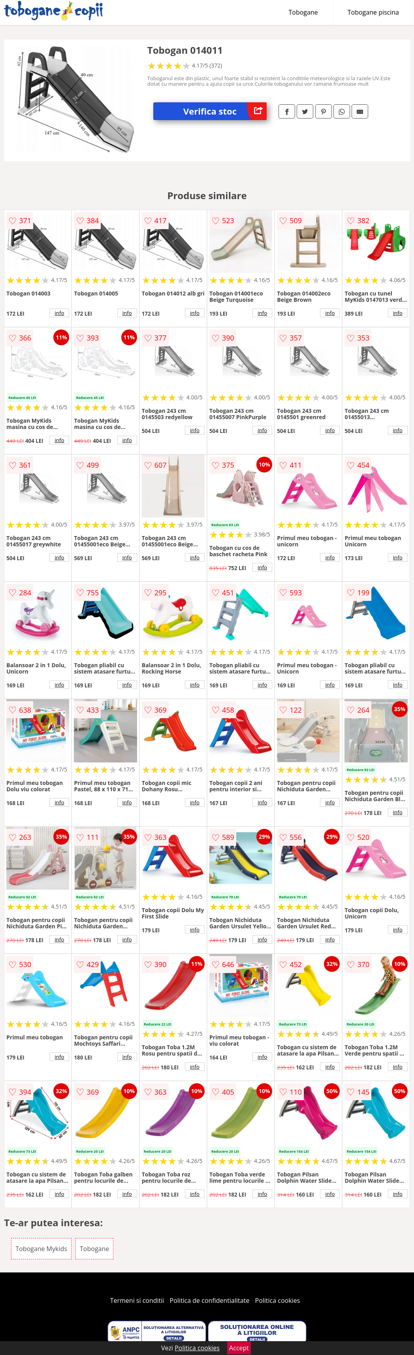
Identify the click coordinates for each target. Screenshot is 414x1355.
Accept (239, 1348)
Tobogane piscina (373, 12)
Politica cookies (277, 1300)
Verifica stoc (225, 111)
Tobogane (303, 12)
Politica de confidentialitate (210, 1300)
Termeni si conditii (137, 1300)
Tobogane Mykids (41, 1248)
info (59, 312)
